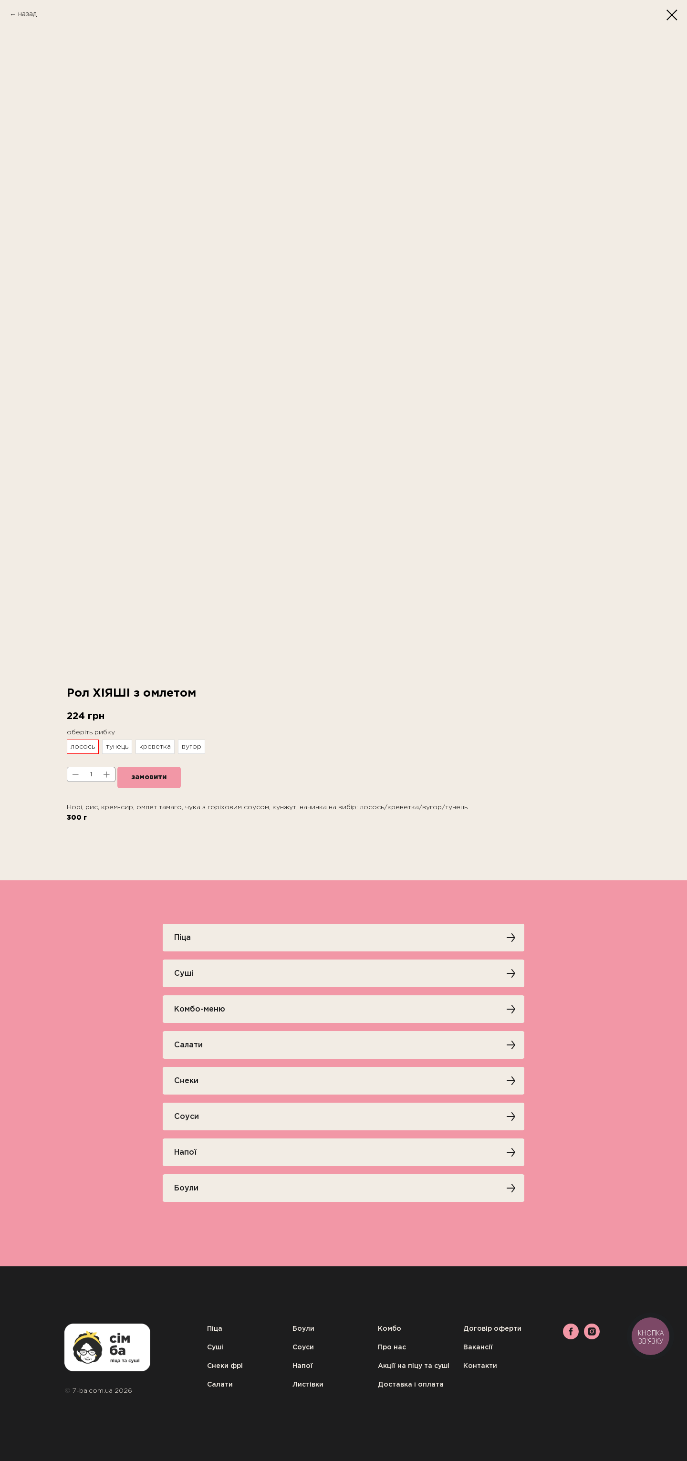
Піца (214, 1329)
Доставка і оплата (411, 1385)
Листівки (307, 1385)
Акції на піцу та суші (413, 1366)
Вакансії (478, 1347)
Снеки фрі (225, 1366)
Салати (220, 1385)
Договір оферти (492, 1329)
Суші (215, 1347)
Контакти (480, 1366)
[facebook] (571, 1337)
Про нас (392, 1347)
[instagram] (592, 1337)
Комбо (389, 1329)
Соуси (303, 1347)
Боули (303, 1329)
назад (27, 14)
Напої (302, 1366)
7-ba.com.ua (93, 1391)
